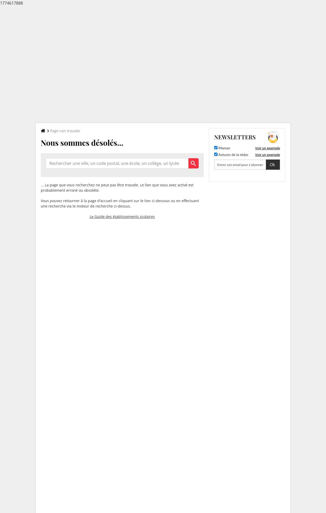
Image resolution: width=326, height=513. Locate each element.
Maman (222, 148)
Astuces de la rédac (231, 154)
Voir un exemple (267, 148)
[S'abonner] (247, 165)
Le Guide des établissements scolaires (122, 216)
